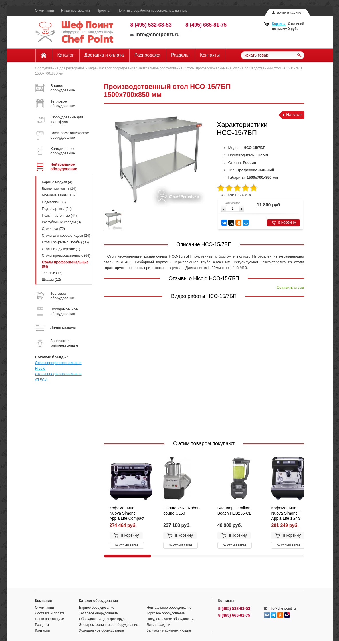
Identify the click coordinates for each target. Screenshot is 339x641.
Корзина (278, 24)
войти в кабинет (289, 13)
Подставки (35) (54, 202)
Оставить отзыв (290, 287)
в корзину (283, 222)
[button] (241, 209)
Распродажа (147, 55)
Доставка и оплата (104, 55)
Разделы (180, 55)
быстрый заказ (126, 545)
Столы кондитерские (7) (61, 249)
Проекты (103, 11)
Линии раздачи (159, 625)
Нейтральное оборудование (160, 68)
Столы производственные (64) (66, 256)
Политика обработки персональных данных (152, 11)
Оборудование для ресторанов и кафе (66, 68)
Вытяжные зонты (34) (59, 189)
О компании (44, 11)
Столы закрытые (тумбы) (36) (65, 242)
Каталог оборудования (117, 68)
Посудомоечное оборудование (171, 619)
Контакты (210, 55)
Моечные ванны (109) (59, 195)
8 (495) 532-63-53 (151, 25)
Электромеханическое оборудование (108, 625)
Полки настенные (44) (59, 216)
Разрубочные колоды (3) (61, 222)
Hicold (234, 68)
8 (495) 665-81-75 (206, 25)
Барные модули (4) (57, 182)
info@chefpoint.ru (155, 34)
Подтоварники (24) (57, 209)
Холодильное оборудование (101, 630)
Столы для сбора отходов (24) (66, 236)
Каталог (65, 55)
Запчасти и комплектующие (169, 630)
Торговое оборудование (166, 613)
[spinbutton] (232, 208)
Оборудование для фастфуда (102, 619)
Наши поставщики (75, 11)
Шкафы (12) (51, 280)
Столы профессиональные (206, 68)
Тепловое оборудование (98, 613)
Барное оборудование (96, 608)
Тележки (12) (52, 273)
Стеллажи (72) (53, 229)
